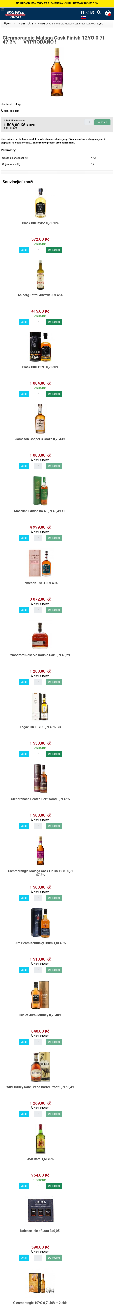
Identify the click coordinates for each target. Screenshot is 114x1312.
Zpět (57, 1286)
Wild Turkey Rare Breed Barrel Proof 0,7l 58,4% (28, 656)
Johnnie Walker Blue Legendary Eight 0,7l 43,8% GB (84, 1014)
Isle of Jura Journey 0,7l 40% (84, 582)
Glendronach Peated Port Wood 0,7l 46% (28, 512)
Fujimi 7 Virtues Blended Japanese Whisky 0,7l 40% (84, 1158)
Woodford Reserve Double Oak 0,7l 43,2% (28, 440)
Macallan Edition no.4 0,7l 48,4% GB (28, 368)
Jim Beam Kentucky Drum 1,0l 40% (28, 584)
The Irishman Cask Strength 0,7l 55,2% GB (28, 942)
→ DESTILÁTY (26, 23)
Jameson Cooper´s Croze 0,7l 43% (84, 297)
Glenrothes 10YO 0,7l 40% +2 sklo (28, 1158)
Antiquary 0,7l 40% (84, 869)
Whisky (41, 23)
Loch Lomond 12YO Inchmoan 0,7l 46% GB (28, 871)
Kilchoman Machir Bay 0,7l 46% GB (28, 799)
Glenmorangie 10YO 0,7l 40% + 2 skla (84, 727)
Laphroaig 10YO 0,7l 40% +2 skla (28, 1084)
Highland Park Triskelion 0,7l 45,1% (84, 799)
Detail (12, 249)
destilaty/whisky (14, 1273)
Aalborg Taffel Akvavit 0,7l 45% (84, 223)
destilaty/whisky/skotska (20, 1277)
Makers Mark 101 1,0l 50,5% (84, 1084)
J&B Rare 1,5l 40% (84, 654)
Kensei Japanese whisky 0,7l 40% (28, 1228)
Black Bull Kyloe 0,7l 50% (28, 223)
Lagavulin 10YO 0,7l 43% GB (84, 438)
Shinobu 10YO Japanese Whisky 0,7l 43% (84, 1230)
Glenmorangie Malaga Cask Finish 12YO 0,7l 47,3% (84, 512)
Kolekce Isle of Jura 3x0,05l (28, 725)
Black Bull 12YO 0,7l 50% (28, 295)
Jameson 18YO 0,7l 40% (84, 367)
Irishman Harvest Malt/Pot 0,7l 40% (84, 942)
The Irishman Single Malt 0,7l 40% (28, 1014)
